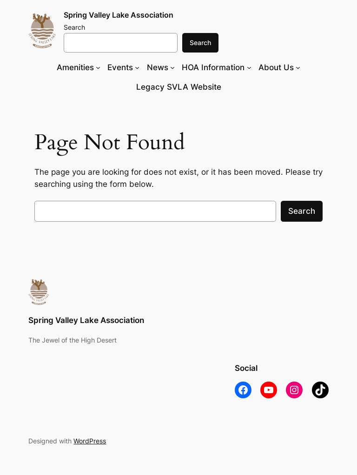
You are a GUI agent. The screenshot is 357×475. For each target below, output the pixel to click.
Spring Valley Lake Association (118, 15)
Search (74, 27)
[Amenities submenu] (98, 67)
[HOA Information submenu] (249, 67)
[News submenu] (172, 67)
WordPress (89, 441)
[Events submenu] (137, 67)
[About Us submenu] (298, 67)
